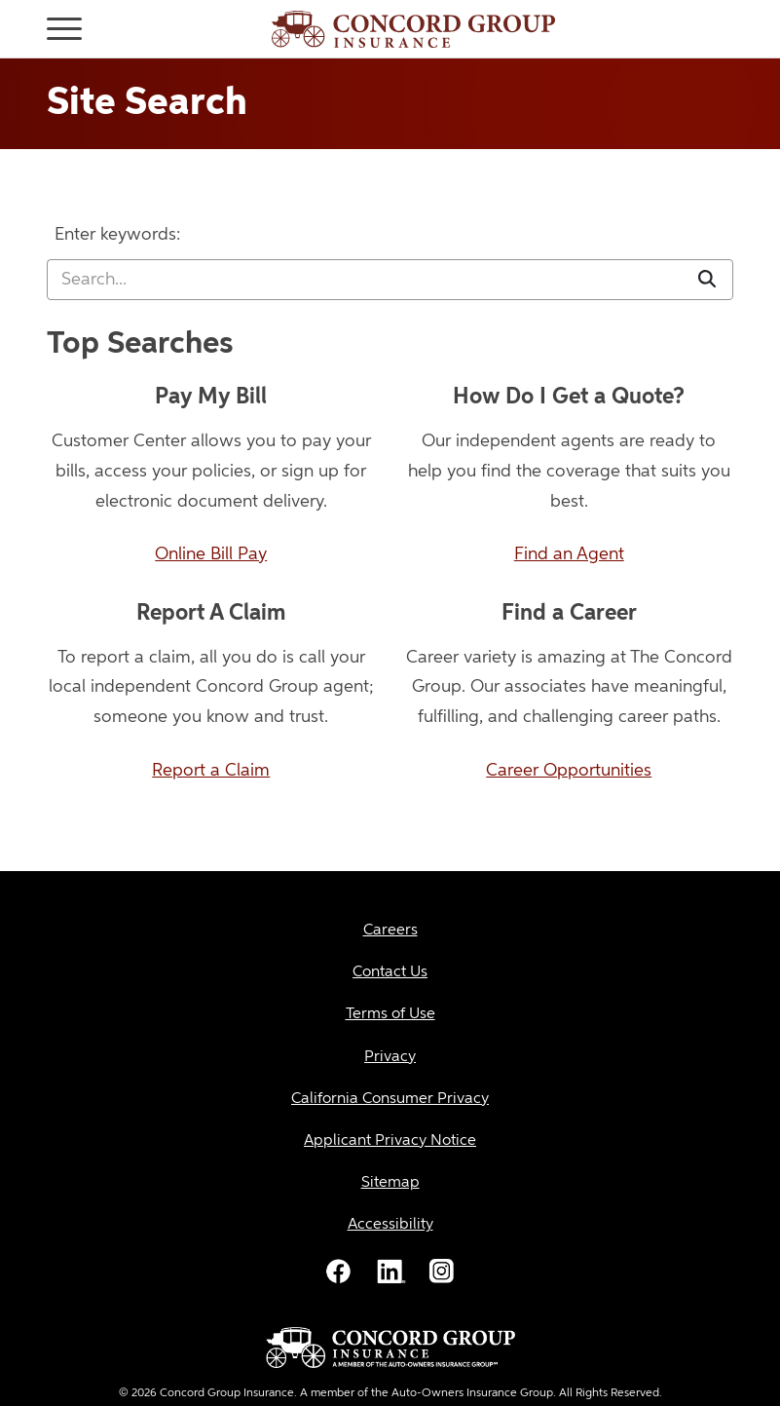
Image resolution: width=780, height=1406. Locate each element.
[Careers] (390, 931)
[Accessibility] (390, 1225)
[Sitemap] (390, 1183)
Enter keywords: (117, 235)
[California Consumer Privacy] (390, 1099)
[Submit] (706, 280)
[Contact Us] (390, 973)
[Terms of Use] (390, 1015)
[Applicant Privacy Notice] (390, 1141)
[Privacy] (390, 1058)
